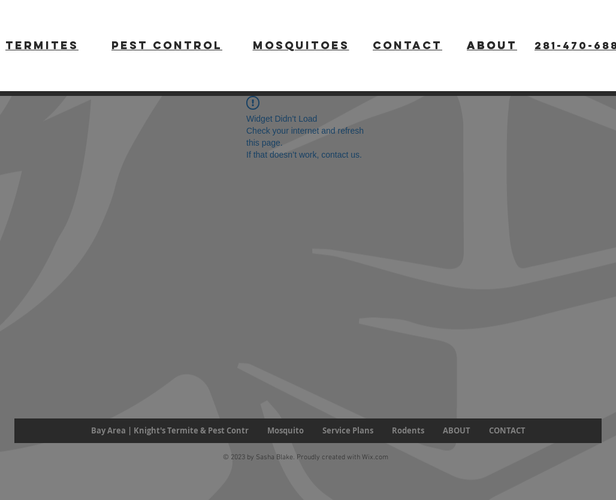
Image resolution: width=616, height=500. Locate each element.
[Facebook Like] (50, 459)
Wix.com (375, 457)
